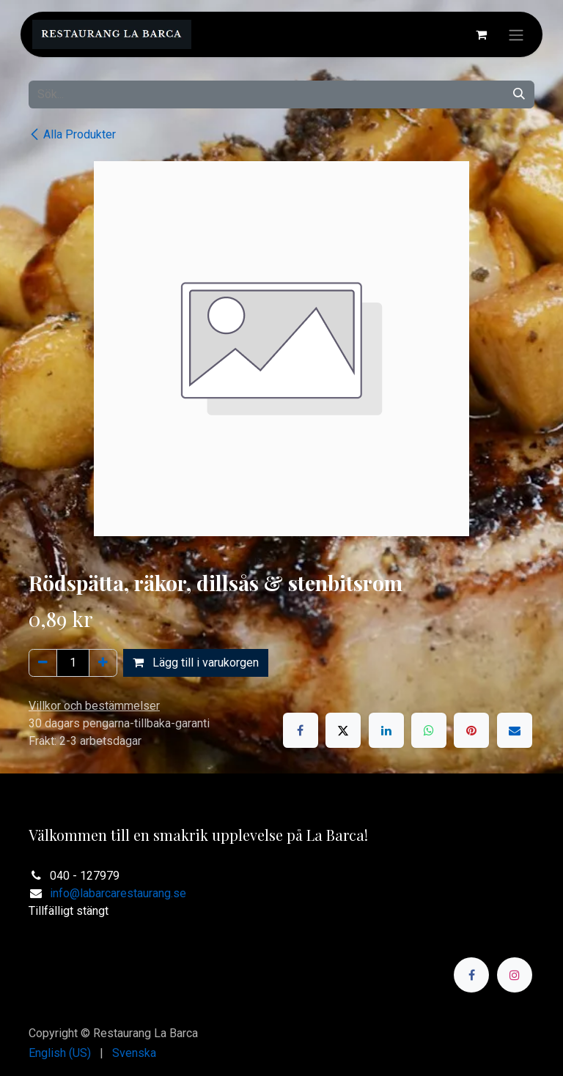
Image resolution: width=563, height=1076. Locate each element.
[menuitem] (60, 1053)
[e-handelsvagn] (481, 34)
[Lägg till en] (103, 663)
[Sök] (519, 94)
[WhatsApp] (428, 730)
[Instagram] (514, 974)
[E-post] (514, 730)
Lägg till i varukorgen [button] (196, 662)
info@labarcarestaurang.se (118, 893)
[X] (343, 730)
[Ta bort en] (43, 663)
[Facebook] (300, 730)
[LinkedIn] (386, 730)
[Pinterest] (471, 730)
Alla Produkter (72, 134)
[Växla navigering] (516, 34)
